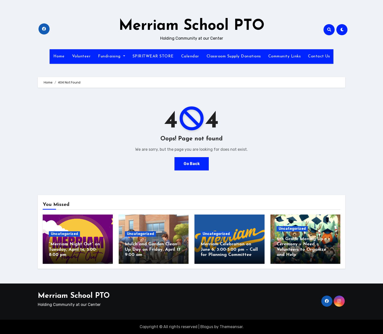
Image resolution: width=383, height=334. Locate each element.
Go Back (191, 163)
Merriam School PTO (192, 26)
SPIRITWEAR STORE (153, 56)
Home (59, 56)
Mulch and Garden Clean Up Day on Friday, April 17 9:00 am (152, 249)
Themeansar (231, 326)
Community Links (284, 56)
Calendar (190, 56)
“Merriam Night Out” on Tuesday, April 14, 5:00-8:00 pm (74, 249)
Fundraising (111, 56)
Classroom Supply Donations (234, 56)
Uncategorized (64, 234)
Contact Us (319, 56)
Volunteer (81, 56)
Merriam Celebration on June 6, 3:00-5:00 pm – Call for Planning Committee (229, 249)
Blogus (206, 326)
